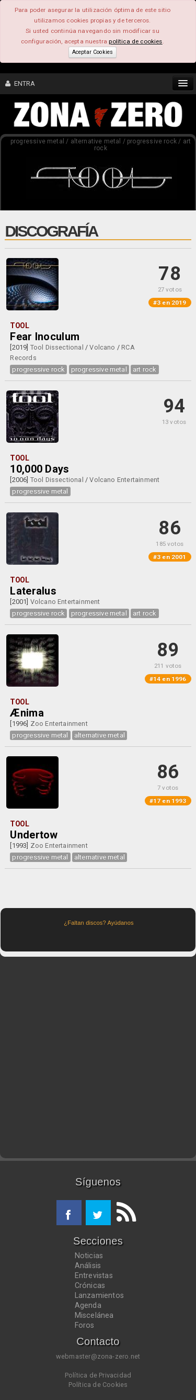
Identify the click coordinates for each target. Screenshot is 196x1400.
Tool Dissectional (57, 347)
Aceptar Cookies (92, 52)
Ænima (27, 713)
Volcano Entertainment (124, 480)
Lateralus (33, 591)
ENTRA (20, 83)
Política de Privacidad (98, 1375)
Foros (85, 1325)
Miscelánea (94, 1315)
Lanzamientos (99, 1295)
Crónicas (90, 1285)
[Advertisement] (98, 1057)
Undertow (33, 835)
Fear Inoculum (44, 336)
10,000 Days (39, 469)
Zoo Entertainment (59, 723)
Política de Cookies (98, 1384)
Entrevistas (94, 1275)
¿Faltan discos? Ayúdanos (98, 923)
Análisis (88, 1265)
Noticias (89, 1255)
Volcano (102, 347)
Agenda (88, 1305)
